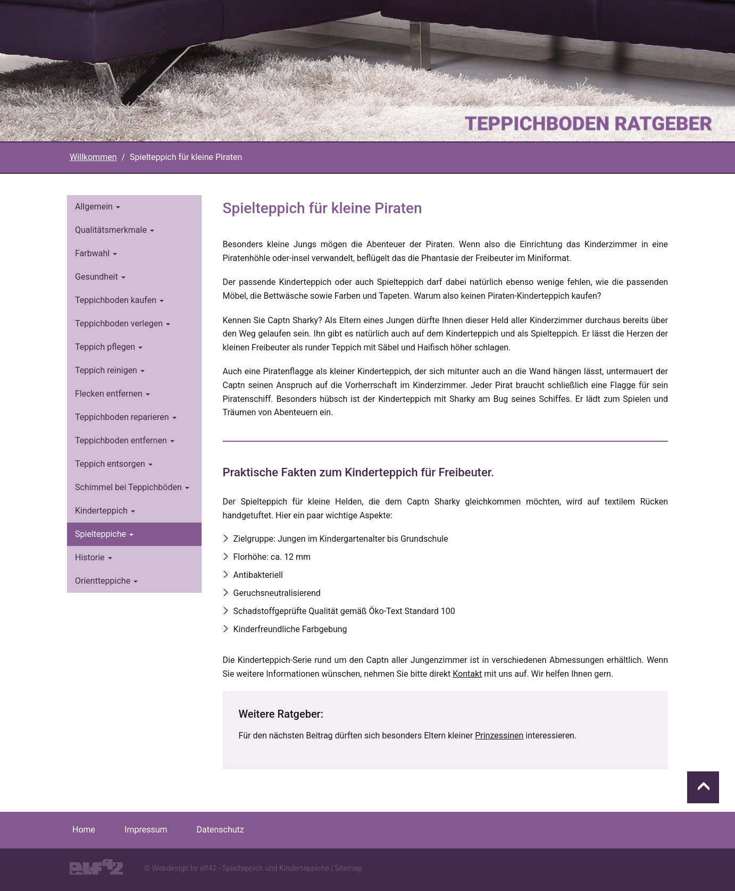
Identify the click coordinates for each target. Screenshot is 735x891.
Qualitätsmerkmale (114, 230)
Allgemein (97, 206)
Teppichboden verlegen (122, 323)
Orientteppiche (106, 581)
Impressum (146, 830)
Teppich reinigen (110, 370)
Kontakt (467, 674)
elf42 (208, 868)
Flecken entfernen (112, 394)
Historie (93, 557)
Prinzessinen (499, 735)
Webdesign (170, 868)
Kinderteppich (105, 511)
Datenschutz (220, 830)
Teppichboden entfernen (124, 440)
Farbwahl (96, 253)
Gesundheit (100, 277)
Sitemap (348, 868)
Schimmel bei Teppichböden (132, 487)
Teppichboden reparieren (126, 417)
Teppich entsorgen (114, 464)
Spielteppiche (104, 534)
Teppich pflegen (109, 347)
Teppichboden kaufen (119, 300)
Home (83, 830)
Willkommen (93, 157)
